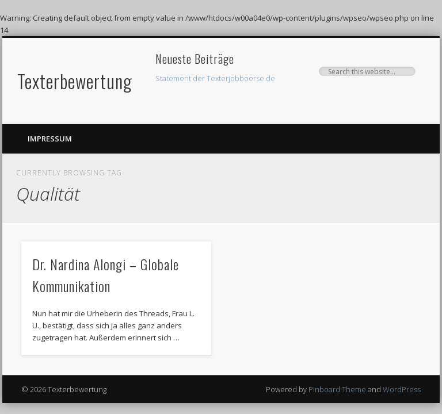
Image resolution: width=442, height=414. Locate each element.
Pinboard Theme (337, 389)
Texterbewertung (74, 80)
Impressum (50, 138)
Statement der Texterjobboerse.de (215, 78)
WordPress (402, 389)
